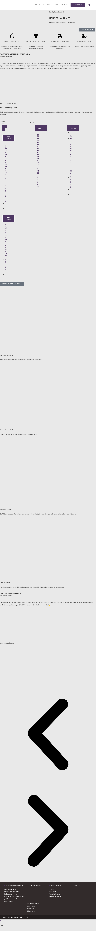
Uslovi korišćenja (54, 894)
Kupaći (5, 145)
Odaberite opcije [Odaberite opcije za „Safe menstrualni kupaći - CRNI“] (8, 137)
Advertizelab (24, 917)
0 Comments (31, 911)
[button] (48, 735)
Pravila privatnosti (55, 896)
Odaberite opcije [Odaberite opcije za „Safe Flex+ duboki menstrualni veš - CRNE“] (41, 127)
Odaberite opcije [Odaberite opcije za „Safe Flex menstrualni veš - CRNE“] (8, 218)
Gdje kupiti (52, 891)
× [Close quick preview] (0, 920)
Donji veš (38, 135)
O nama (51, 889)
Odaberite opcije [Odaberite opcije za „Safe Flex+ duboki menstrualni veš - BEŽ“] (73, 127)
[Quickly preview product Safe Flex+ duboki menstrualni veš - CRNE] (37, 132)
